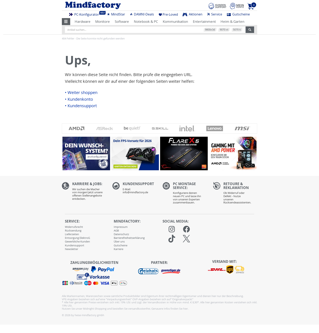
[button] (66, 21)
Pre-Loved (168, 14)
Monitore (102, 21)
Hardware (83, 21)
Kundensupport (74, 245)
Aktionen (192, 14)
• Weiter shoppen (81, 92)
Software (122, 21)
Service (214, 14)
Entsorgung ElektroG (77, 238)
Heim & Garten (232, 21)
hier (185, 308)
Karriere (118, 249)
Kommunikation (175, 21)
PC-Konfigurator (85, 14)
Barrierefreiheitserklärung (129, 238)
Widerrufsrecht (74, 227)
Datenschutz (121, 234)
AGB (116, 230)
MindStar (116, 14)
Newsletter (71, 249)
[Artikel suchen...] (155, 29)
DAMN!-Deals (142, 14)
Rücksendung (73, 230)
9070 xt (224, 29)
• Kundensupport (81, 105)
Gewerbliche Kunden (77, 241)
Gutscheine (238, 14)
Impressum (121, 227)
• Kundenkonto (79, 99)
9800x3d (210, 29)
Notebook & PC (146, 21)
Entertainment (204, 21)
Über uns (119, 241)
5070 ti (237, 29)
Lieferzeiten (72, 234)
